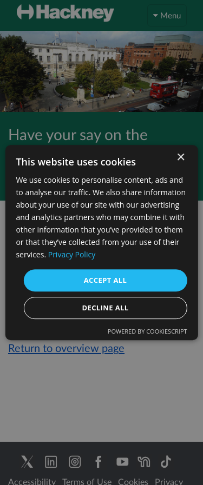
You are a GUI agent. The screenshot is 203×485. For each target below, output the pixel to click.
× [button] (180, 158)
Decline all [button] (105, 308)
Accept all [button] (105, 280)
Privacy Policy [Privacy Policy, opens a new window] (71, 255)
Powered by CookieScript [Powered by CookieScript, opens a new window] (147, 331)
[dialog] (101, 242)
